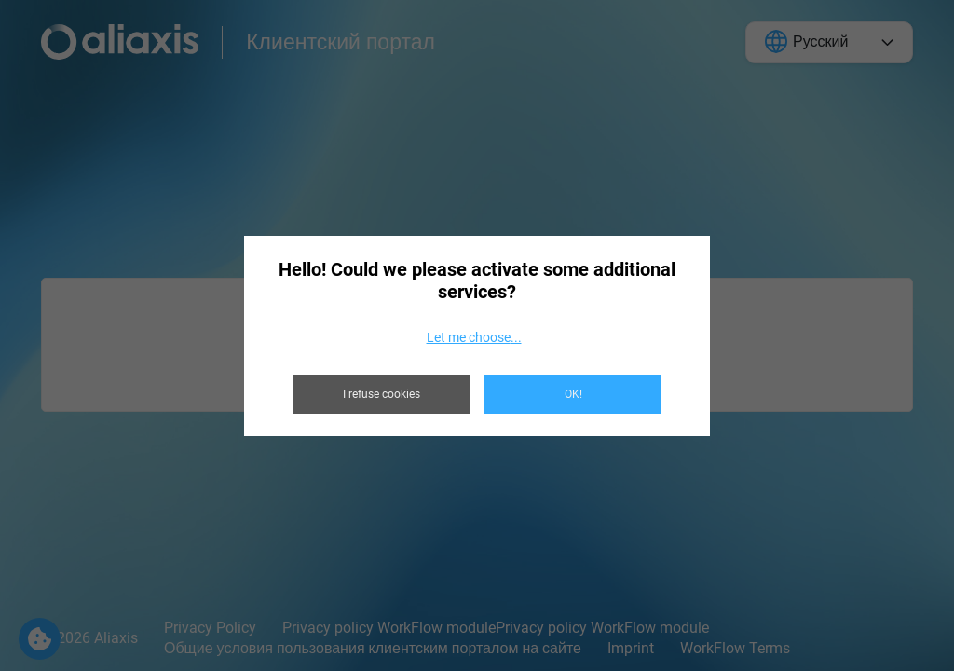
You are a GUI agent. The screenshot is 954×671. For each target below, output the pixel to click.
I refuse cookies (381, 394)
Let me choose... (474, 337)
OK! (573, 394)
